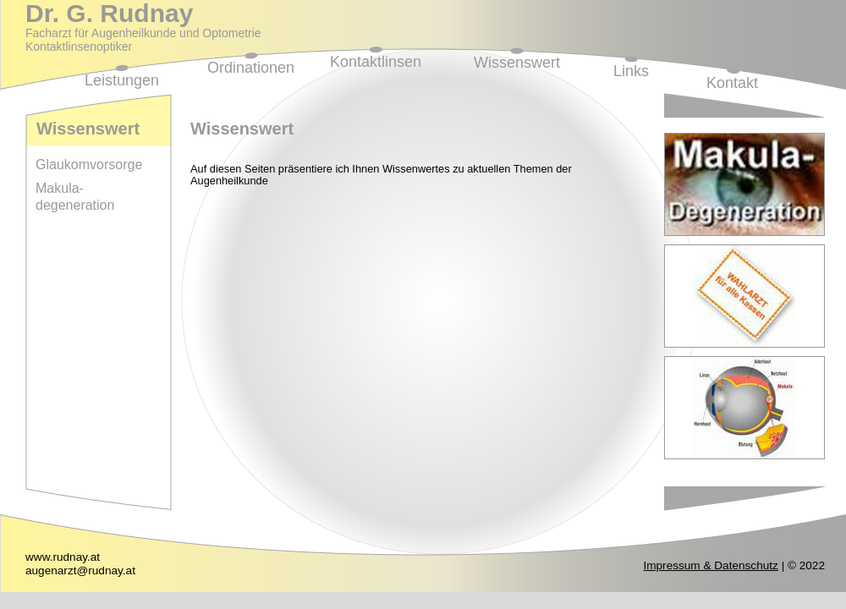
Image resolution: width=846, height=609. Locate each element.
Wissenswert (517, 62)
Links (631, 71)
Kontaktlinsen (375, 61)
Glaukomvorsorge (89, 164)
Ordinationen (250, 67)
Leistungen (122, 80)
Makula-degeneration (75, 196)
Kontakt (732, 82)
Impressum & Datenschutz (710, 565)
